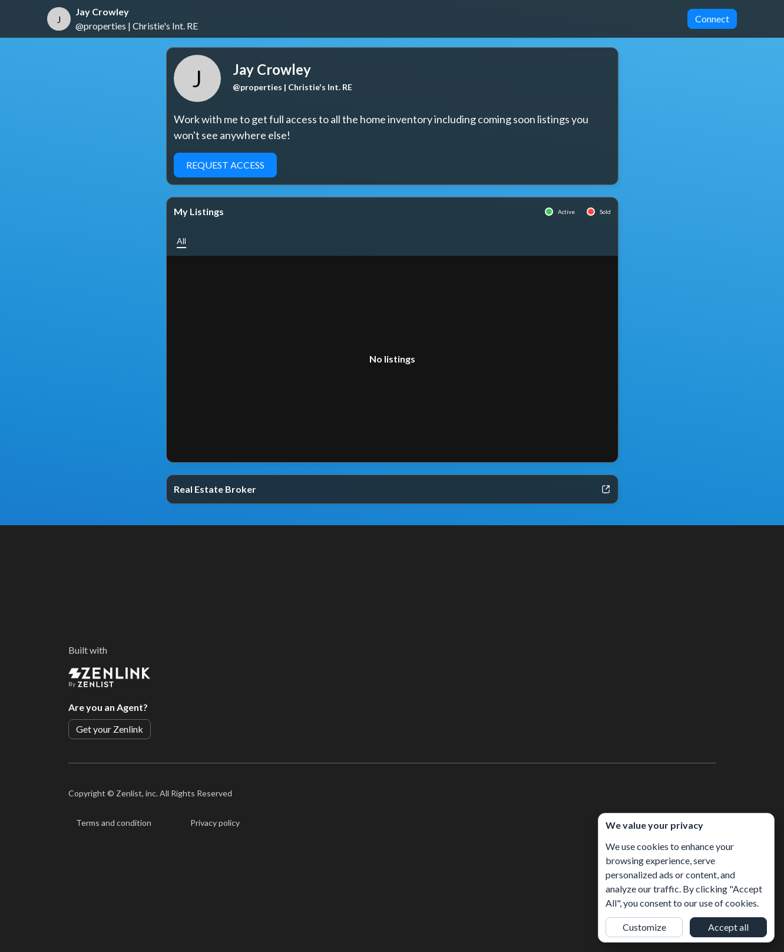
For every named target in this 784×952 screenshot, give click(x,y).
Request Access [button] (225, 164)
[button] (181, 240)
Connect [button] (712, 18)
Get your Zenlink (109, 728)
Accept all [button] (728, 927)
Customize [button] (644, 927)
